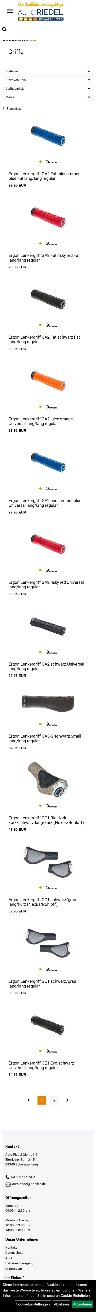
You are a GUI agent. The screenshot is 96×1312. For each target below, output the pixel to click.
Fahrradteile (17, 40)
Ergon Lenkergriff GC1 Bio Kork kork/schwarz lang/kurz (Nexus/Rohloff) (46, 820)
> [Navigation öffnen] (8, 11)
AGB (8, 1258)
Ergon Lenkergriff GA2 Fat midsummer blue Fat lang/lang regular (44, 176)
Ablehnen (61, 1304)
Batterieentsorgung (19, 1263)
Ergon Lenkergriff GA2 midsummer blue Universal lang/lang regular (45, 503)
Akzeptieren (82, 1304)
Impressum (13, 1268)
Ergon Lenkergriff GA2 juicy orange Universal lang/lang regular (41, 421)
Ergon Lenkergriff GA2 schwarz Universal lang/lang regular (46, 666)
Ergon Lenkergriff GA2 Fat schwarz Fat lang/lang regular (44, 339)
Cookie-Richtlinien (75, 1295)
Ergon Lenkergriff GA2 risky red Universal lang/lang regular (46, 584)
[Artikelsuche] (4, 30)
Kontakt (11, 1247)
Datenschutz (14, 1253)
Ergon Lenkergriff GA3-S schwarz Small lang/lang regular (45, 738)
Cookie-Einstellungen (33, 1304)
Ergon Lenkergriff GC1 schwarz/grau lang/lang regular (42, 983)
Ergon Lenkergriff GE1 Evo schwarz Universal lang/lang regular (41, 1065)
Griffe (33, 40)
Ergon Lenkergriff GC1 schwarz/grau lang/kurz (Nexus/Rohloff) (42, 902)
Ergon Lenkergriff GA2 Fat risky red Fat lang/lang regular (44, 257)
